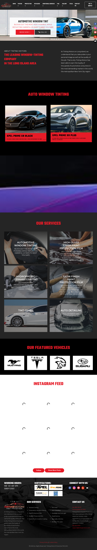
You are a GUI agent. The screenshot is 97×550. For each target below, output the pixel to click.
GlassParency (56, 516)
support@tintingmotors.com (81, 528)
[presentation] (6, 29)
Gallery (64, 4)
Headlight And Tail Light (59, 513)
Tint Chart (54, 507)
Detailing (37, 4)
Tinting (20, 4)
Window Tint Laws (57, 522)
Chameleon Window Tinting (37, 510)
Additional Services (49, 4)
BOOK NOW (25, 32)
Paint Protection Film (35, 513)
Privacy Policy (44, 542)
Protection (28, 4)
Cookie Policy (53, 542)
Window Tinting (33, 507)
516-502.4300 (76, 525)
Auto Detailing (56, 510)
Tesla (71, 4)
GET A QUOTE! (90, 5)
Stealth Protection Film (36, 516)
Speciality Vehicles (57, 519)
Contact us (77, 5)
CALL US (43, 32)
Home (14, 4)
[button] (49, 39)
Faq (58, 4)
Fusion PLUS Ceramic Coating (38, 519)
